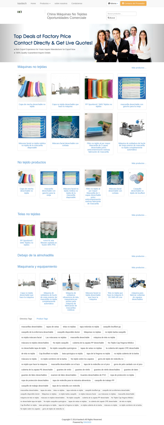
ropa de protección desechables (35, 380)
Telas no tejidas (29, 214)
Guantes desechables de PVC (93, 375)
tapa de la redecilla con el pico (97, 364)
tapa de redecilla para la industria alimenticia (72, 380)
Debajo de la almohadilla (36, 255)
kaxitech (22, 3)
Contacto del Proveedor (133, 3)
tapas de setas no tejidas (91, 348)
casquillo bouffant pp (112, 327)
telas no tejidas (69, 327)
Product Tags (42, 319)
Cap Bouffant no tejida (48, 353)
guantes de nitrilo (82, 370)
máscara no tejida (29, 359)
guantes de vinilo (64, 370)
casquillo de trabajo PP (104, 380)
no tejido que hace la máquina (34, 364)
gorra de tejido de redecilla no (110, 359)
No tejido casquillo (61, 343)
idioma (113, 3)
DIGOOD (87, 422)
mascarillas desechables (31, 327)
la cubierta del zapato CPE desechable (122, 348)
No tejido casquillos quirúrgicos (63, 348)
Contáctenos (76, 3)
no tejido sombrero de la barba (54, 359)
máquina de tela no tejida (104, 337)
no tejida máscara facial (31, 337)
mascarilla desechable (80, 337)
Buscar (111, 18)
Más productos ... (139, 68)
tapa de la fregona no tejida (98, 353)
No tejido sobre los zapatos (82, 359)
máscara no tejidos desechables (35, 343)
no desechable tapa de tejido (33, 348)
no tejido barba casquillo (115, 332)
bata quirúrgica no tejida (72, 353)
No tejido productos (32, 162)
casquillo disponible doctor (68, 332)
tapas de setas (52, 327)
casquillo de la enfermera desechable (37, 332)
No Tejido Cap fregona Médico (121, 343)
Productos (45, 3)
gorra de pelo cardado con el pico (128, 364)
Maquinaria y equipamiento (37, 266)
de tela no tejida (28, 353)
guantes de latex (131, 370)
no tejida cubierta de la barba (126, 353)
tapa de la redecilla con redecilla (66, 386)
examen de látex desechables (63, 375)
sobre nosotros (61, 3)
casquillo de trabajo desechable (34, 386)
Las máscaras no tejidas (56, 337)
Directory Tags (26, 319)
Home (33, 3)
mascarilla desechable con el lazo (65, 364)
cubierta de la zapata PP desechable (88, 343)
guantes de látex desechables (34, 375)
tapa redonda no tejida (89, 327)
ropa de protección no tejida (122, 375)
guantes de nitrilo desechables (107, 370)
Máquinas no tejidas (32, 67)
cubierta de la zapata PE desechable (37, 370)
